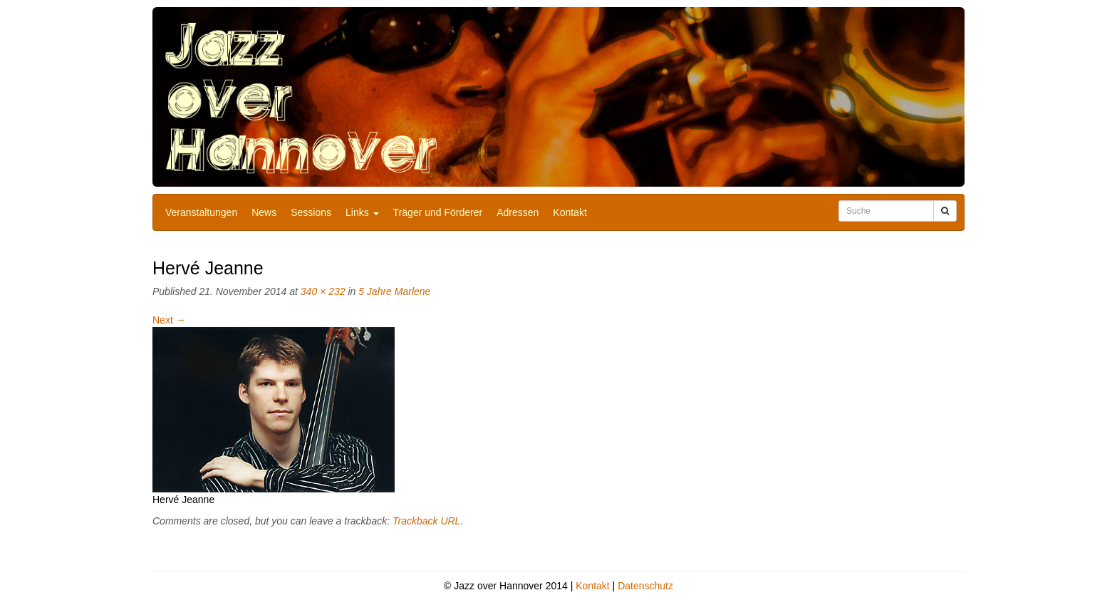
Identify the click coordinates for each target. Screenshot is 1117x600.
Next (169, 320)
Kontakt (569, 212)
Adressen (518, 212)
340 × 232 (323, 291)
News (263, 212)
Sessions (311, 212)
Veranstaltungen (201, 212)
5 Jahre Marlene (394, 291)
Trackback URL (426, 521)
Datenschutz (645, 585)
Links (362, 212)
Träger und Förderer (438, 212)
